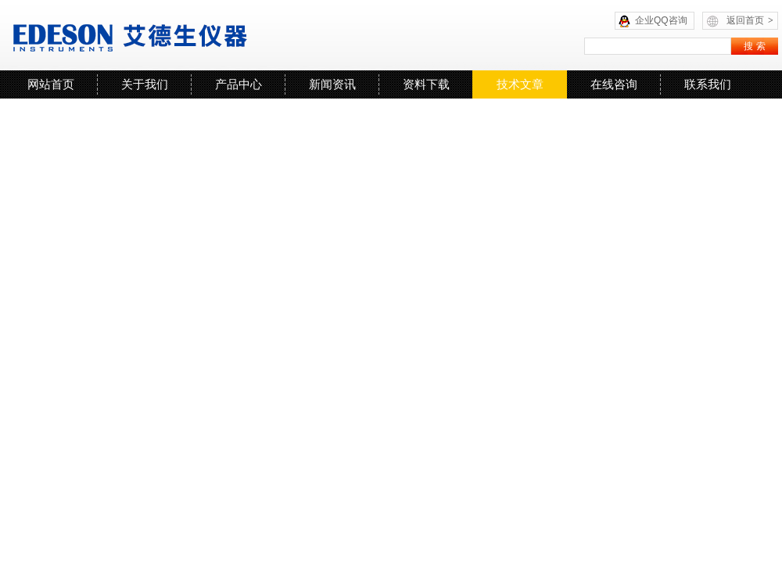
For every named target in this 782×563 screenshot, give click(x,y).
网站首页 (50, 84)
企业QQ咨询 (661, 20)
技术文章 (520, 84)
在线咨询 (613, 84)
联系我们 (707, 84)
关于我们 (144, 84)
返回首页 (749, 20)
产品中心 (238, 84)
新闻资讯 (332, 84)
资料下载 (426, 84)
